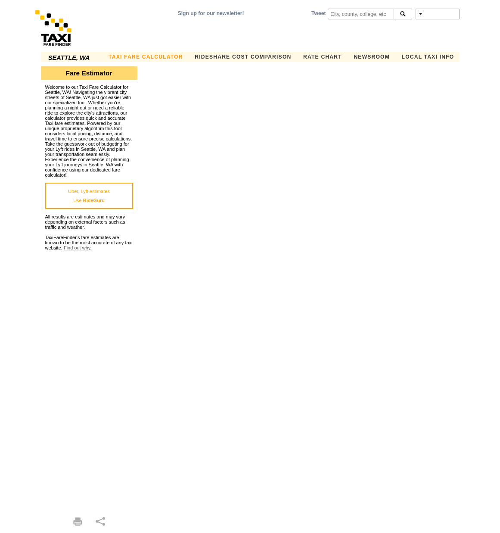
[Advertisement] (89, 379)
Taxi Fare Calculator (146, 57)
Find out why (77, 247)
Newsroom (372, 57)
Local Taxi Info (428, 57)
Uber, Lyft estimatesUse (89, 196)
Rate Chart (322, 57)
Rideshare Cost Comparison (243, 57)
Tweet (318, 13)
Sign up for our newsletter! (211, 13)
